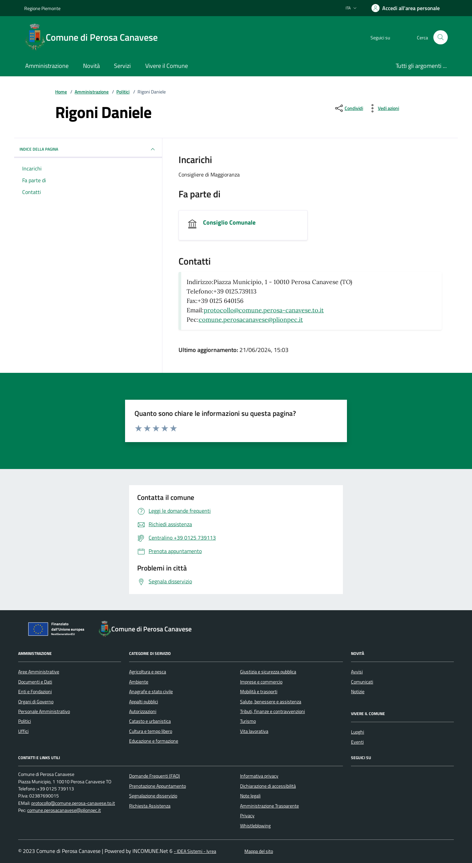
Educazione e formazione (153, 741)
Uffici (23, 731)
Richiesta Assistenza (149, 806)
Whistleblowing (255, 825)
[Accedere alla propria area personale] (405, 8)
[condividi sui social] (348, 108)
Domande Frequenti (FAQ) (154, 776)
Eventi (357, 742)
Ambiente (138, 681)
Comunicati (362, 681)
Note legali (250, 795)
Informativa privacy (259, 776)
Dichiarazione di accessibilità (268, 786)
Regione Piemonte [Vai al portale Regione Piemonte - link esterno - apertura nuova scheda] (42, 8)
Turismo (248, 721)
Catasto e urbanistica (150, 721)
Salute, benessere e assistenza (270, 701)
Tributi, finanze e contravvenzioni (272, 711)
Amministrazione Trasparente (269, 806)
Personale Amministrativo (44, 711)
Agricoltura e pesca (147, 671)
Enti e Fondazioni (35, 691)
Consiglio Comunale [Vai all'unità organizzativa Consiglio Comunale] (229, 223)
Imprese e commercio (261, 681)
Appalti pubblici (143, 701)
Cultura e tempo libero (150, 731)
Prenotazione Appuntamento (157, 786)
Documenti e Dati (35, 681)
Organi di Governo (35, 701)
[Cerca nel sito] (440, 37)
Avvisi (357, 671)
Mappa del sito (258, 851)
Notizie (357, 691)
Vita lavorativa (254, 731)
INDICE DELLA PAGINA (88, 149)
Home (61, 91)
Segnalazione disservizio (153, 795)
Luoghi (357, 732)
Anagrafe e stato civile (151, 691)
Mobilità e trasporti (258, 691)
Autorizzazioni (142, 711)
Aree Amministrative (38, 671)
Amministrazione (92, 91)
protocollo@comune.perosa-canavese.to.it (264, 310)
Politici (122, 91)
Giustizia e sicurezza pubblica (268, 671)
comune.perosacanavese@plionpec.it (251, 319)
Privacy (247, 815)
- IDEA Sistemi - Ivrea (195, 851)
